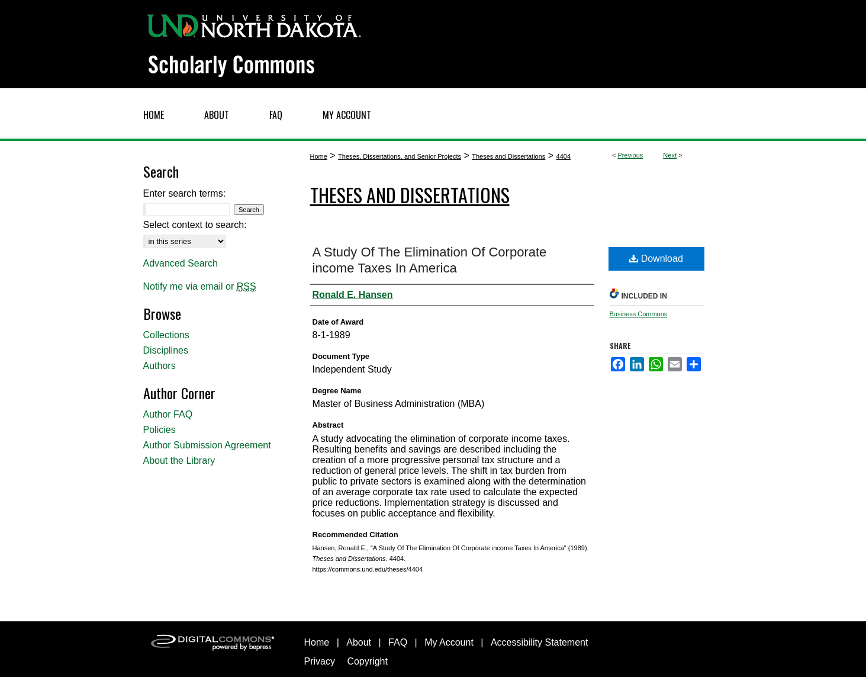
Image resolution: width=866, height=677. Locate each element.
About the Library (179, 460)
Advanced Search (180, 263)
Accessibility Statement (539, 642)
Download (656, 259)
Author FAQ (168, 414)
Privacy (319, 661)
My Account (449, 642)
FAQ (397, 642)
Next (670, 155)
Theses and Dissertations (508, 156)
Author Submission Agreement (207, 445)
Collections (166, 335)
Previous (630, 155)
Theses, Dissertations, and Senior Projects (399, 156)
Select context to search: (195, 225)
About (358, 642)
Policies (159, 430)
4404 (563, 156)
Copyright (367, 661)
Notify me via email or (199, 286)
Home (318, 156)
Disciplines (165, 350)
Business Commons (639, 313)
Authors (159, 366)
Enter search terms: (184, 193)
